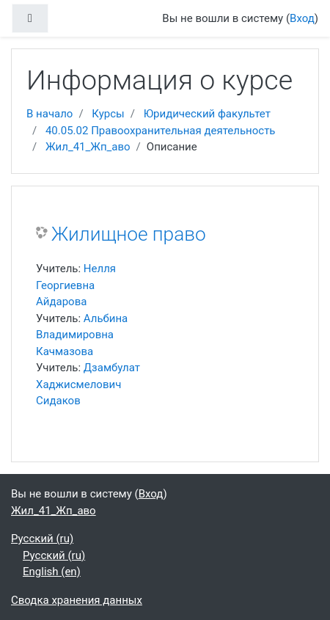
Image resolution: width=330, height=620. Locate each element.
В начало (49, 113)
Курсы (108, 113)
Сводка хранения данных (76, 600)
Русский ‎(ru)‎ (42, 538)
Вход (302, 18)
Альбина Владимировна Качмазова (82, 335)
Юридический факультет (207, 113)
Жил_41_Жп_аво (88, 146)
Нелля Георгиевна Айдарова (76, 285)
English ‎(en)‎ (52, 571)
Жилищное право (128, 234)
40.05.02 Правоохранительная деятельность (160, 130)
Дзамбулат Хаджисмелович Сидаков (88, 384)
